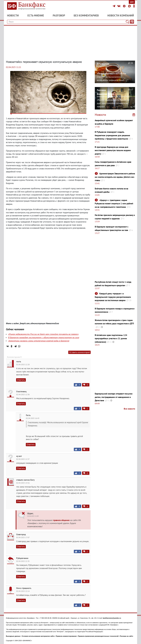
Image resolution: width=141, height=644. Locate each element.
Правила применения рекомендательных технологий (98, 636)
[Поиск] (127, 21)
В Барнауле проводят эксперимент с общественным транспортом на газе (43, 337)
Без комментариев (86, 15)
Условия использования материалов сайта (38, 636)
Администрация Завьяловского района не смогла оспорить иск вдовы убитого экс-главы (115, 177)
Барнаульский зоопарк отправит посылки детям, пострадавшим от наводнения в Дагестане (113, 397)
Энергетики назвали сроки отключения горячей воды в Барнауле (38, 340)
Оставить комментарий (79, 352)
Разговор (59, 15)
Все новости (129, 408)
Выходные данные (13, 636)
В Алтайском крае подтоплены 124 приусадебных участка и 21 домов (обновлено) (111, 338)
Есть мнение (35, 15)
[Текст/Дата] (132, 22)
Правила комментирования (66, 636)
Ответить (21, 380)
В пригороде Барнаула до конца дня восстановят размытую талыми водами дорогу (113, 150)
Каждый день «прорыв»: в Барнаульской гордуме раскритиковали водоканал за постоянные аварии (113, 297)
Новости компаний (120, 15)
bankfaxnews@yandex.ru (112, 618)
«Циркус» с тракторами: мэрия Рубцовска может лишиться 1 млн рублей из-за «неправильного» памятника (114, 203)
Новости (13, 15)
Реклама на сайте (126, 636)
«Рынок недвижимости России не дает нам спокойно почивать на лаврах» (43, 334)
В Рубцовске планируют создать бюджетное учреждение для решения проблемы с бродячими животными (112, 135)
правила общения (61, 520)
